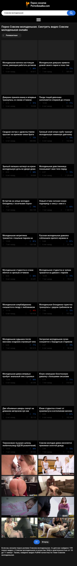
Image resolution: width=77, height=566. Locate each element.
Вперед (45, 542)
